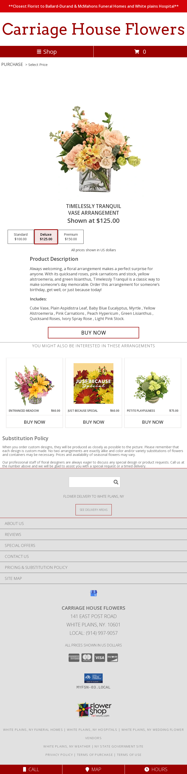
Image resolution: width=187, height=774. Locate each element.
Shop (47, 51)
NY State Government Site (119, 746)
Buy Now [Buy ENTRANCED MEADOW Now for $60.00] (34, 422)
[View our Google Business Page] (93, 595)
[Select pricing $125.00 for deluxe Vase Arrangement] (46, 237)
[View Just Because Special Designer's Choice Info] (93, 383)
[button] (93, 678)
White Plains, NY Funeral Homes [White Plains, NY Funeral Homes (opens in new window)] (33, 729)
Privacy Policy (59, 755)
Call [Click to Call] (31, 769)
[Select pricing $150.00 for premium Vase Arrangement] (70, 237)
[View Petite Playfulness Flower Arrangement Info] (152, 383)
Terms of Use (129, 755)
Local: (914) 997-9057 (94, 633)
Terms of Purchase (95, 755)
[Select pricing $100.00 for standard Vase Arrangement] (21, 237)
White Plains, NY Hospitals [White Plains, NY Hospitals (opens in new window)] (92, 729)
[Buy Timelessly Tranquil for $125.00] (93, 332)
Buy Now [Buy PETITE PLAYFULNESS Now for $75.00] (152, 422)
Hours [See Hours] (155, 769)
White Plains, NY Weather (67, 746)
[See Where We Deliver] (94, 509)
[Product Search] (94, 482)
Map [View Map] (93, 769)
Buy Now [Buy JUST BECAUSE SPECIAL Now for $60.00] (93, 422)
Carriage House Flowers (93, 29)
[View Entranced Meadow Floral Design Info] (35, 383)
